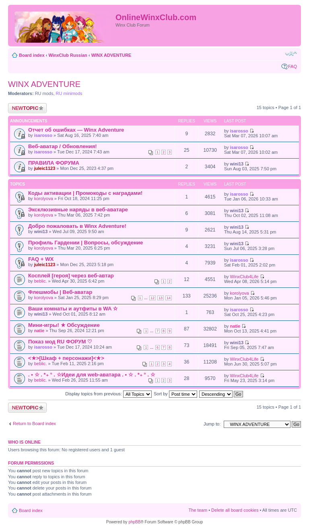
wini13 (237, 163)
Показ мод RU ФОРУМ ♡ (60, 342)
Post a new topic (27, 108)
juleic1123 (45, 168)
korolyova (43, 198)
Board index (32, 55)
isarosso (43, 135)
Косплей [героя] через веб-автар (71, 276)
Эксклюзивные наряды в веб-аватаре (78, 210)
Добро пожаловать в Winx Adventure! (77, 226)
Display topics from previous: (108, 393)
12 (152, 298)
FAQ (292, 66)
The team (198, 510)
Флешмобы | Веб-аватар (60, 292)
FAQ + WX (41, 259)
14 (169, 298)
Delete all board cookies (234, 510)
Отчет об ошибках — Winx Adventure (76, 130)
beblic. (40, 281)
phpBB (134, 522)
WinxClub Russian (67, 55)
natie (39, 330)
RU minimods (69, 93)
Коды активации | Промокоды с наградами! (85, 193)
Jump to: (212, 423)
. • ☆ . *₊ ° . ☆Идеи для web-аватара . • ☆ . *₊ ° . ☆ (91, 375)
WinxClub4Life (244, 276)
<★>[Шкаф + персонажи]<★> (66, 358)
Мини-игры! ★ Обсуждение (64, 325)
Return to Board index (34, 423)
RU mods (44, 93)
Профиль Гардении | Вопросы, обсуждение (85, 243)
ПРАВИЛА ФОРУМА (53, 163)
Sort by (175, 393)
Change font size (291, 53)
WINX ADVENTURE (111, 55)
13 (161, 298)
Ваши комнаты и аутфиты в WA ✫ (72, 309)
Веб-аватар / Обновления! (62, 146)
